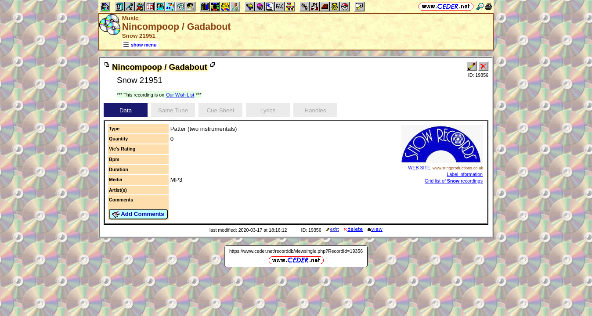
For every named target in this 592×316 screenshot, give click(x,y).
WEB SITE (419, 167)
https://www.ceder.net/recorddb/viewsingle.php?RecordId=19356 (296, 251)
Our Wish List (180, 94)
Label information (465, 174)
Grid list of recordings (454, 180)
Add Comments (138, 214)
